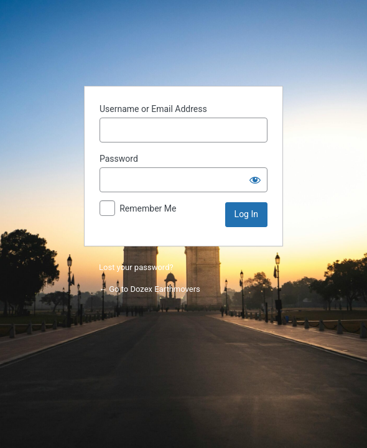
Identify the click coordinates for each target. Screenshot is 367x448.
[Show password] (255, 179)
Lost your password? (136, 267)
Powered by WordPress (183, 45)
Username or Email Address (153, 109)
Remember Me (147, 208)
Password (119, 159)
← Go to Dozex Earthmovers (149, 289)
